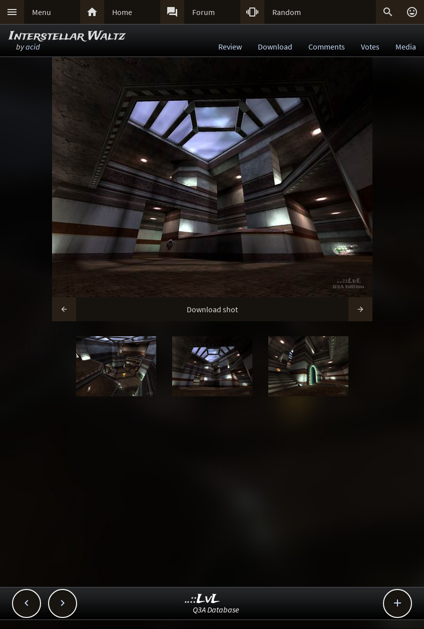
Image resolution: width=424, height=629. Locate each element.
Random (286, 12)
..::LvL (202, 599)
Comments (326, 47)
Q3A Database (216, 609)
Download (275, 47)
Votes (370, 47)
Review (230, 47)
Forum (203, 12)
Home (122, 12)
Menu (41, 12)
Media (405, 47)
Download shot (212, 309)
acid (33, 47)
